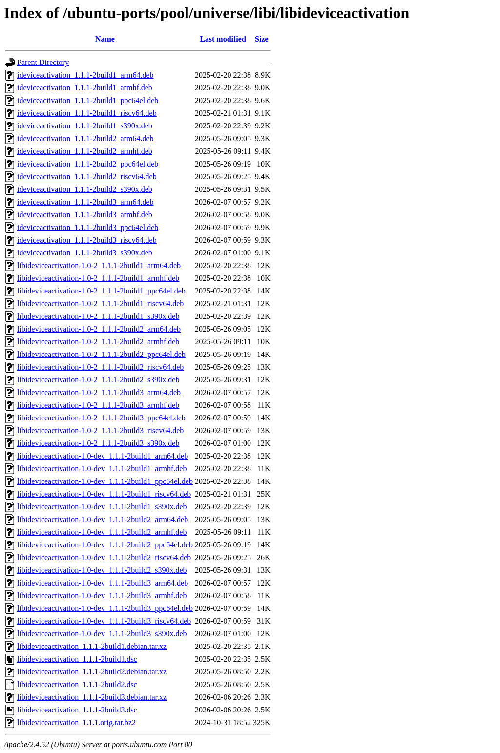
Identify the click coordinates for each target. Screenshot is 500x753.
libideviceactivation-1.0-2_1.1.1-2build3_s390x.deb (98, 443)
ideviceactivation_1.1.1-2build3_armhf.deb (84, 214)
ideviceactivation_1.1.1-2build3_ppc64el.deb (87, 227)
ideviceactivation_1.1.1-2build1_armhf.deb (84, 88)
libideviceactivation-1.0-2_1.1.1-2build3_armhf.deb (98, 405)
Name (105, 39)
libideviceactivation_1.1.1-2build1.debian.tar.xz (92, 646)
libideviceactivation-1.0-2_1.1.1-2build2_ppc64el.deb (101, 354)
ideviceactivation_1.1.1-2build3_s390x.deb (84, 253)
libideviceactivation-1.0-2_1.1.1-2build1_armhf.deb (98, 278)
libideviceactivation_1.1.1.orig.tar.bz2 (76, 722)
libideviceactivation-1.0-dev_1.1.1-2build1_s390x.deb (102, 506)
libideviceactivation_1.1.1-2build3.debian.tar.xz (92, 697)
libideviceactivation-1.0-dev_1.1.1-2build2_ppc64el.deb (105, 545)
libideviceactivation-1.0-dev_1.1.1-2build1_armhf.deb (102, 468)
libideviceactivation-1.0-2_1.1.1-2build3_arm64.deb (99, 392)
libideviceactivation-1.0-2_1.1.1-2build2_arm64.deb (99, 329)
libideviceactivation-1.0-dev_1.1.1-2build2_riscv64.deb (104, 557)
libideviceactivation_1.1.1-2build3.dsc (77, 710)
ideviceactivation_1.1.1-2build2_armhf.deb (84, 151)
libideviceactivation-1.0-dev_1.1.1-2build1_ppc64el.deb (105, 481)
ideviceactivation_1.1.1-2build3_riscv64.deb (87, 240)
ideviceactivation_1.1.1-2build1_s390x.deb (84, 126)
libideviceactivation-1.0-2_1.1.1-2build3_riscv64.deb (100, 430)
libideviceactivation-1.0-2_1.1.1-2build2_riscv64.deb (100, 367)
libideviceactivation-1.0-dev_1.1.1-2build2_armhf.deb (102, 532)
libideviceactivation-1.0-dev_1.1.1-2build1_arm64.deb (102, 456)
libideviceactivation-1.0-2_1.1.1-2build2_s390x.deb (98, 380)
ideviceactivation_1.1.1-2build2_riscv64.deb (87, 176)
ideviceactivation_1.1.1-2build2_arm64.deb (85, 138)
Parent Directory (43, 62)
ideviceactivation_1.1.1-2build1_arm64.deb (85, 75)
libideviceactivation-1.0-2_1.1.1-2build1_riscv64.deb (100, 303)
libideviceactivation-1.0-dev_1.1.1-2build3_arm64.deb (102, 583)
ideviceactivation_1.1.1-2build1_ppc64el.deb (87, 100)
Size (262, 39)
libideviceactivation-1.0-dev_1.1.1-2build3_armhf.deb (102, 595)
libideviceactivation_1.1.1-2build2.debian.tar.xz (92, 672)
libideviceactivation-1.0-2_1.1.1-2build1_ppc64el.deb (101, 291)
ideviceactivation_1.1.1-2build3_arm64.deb (85, 202)
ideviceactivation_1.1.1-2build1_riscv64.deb (87, 113)
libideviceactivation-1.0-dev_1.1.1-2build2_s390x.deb (102, 570)
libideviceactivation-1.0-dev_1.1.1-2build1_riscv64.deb (104, 494)
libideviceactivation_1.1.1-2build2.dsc (77, 684)
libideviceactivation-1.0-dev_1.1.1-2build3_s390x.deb (102, 633)
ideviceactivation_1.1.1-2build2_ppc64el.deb (87, 164)
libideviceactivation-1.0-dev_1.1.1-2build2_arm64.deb (102, 519)
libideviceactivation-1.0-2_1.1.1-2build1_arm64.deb (99, 265)
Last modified (223, 39)
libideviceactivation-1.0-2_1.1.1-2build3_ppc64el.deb (101, 418)
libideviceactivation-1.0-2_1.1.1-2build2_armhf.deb (98, 341)
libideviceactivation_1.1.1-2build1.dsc (77, 659)
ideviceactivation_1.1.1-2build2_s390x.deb (84, 189)
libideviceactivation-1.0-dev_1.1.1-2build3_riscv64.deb (104, 621)
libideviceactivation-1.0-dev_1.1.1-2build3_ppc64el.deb (105, 608)
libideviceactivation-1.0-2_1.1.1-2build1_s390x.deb (98, 316)
